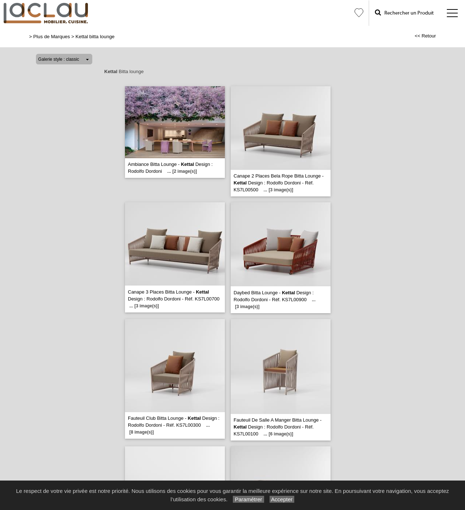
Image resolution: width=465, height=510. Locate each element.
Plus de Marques (51, 36)
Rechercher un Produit (404, 12)
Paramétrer (248, 499)
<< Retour (425, 36)
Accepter (282, 499)
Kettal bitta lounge (95, 36)
